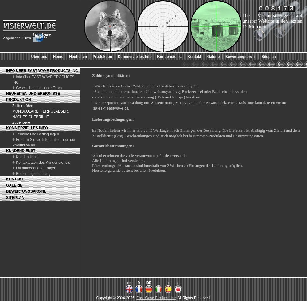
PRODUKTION (18, 100)
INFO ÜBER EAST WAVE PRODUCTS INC (42, 71)
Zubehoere (21, 122)
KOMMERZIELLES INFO (27, 128)
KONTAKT (15, 179)
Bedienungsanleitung (33, 173)
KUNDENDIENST (20, 151)
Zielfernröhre (22, 106)
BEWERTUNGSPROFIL (26, 191)
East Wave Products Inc (156, 298)
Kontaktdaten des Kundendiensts (43, 162)
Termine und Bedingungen (37, 134)
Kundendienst (27, 157)
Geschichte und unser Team (39, 88)
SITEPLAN (15, 197)
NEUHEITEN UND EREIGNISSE (33, 93)
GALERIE (14, 185)
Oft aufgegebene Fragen (36, 168)
